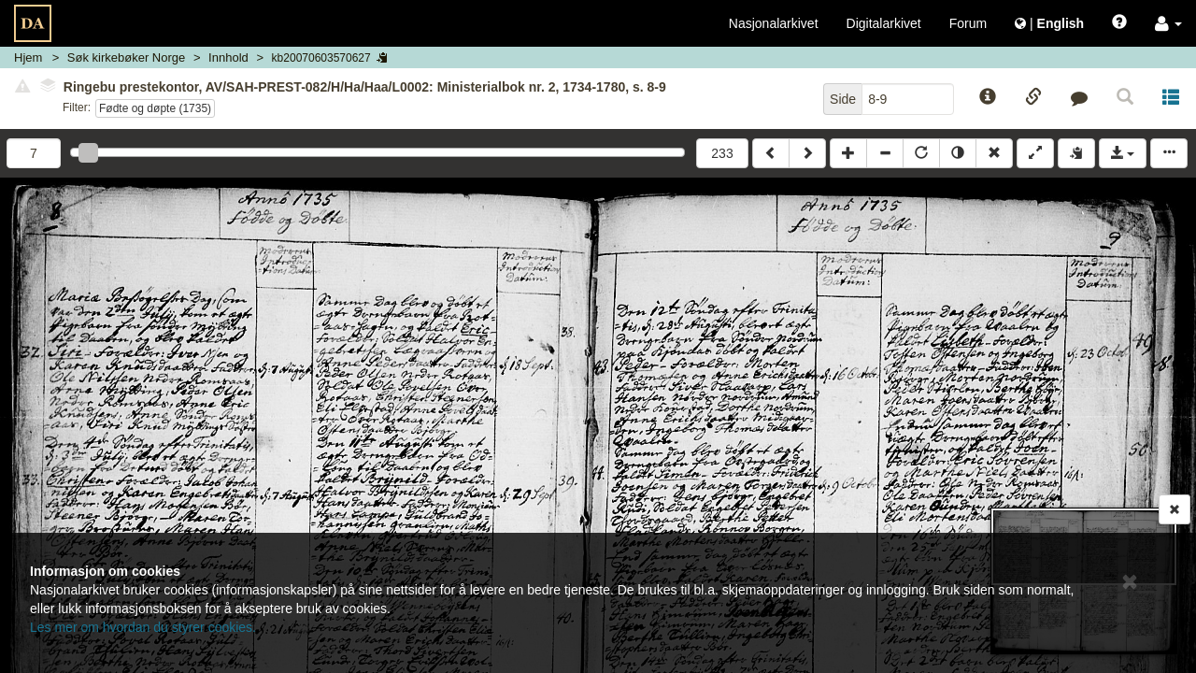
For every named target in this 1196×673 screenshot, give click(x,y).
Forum (968, 23)
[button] (1168, 23)
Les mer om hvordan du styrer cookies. (143, 627)
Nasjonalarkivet (774, 23)
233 (722, 153)
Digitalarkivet (884, 23)
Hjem (28, 57)
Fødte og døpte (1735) (155, 108)
